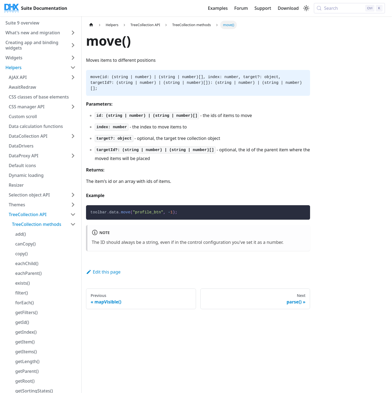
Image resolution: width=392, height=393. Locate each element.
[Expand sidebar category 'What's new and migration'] (73, 32)
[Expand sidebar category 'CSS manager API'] (73, 106)
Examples (218, 8)
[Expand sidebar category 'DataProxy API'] (73, 155)
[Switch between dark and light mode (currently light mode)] (306, 8)
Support (263, 8)
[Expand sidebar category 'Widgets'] (73, 57)
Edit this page (103, 272)
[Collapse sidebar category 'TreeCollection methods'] (73, 224)
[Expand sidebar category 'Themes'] (73, 204)
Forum (241, 8)
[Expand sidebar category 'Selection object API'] (73, 195)
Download (288, 8)
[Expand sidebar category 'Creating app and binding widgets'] (73, 45)
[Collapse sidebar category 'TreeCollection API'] (73, 214)
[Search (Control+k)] (349, 8)
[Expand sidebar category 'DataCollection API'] (73, 136)
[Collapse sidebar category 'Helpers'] (73, 67)
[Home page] (91, 25)
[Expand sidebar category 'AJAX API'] (73, 77)
